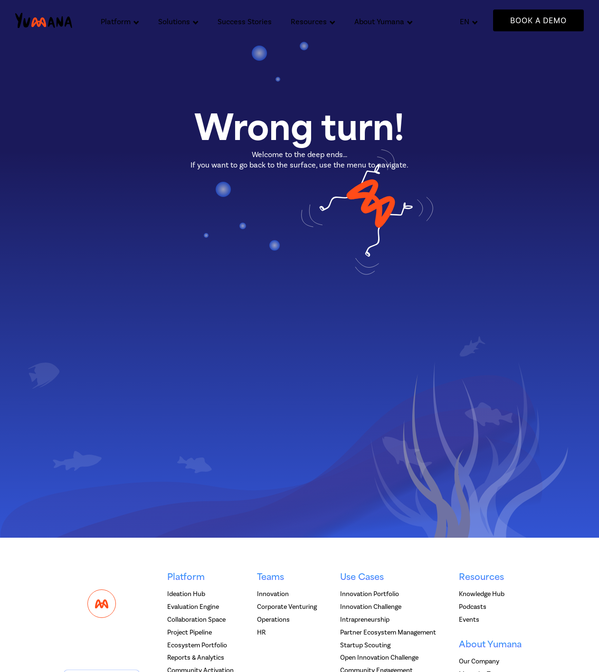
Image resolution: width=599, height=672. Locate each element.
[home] (43, 20)
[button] (120, 20)
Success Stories (245, 21)
